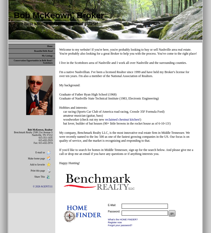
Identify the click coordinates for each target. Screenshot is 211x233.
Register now (115, 222)
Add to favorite (41, 164)
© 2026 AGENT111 (43, 186)
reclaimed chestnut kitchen (122, 119)
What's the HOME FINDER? (123, 219)
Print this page (41, 170)
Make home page (40, 158)
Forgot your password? (120, 225)
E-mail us (43, 152)
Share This (43, 176)
